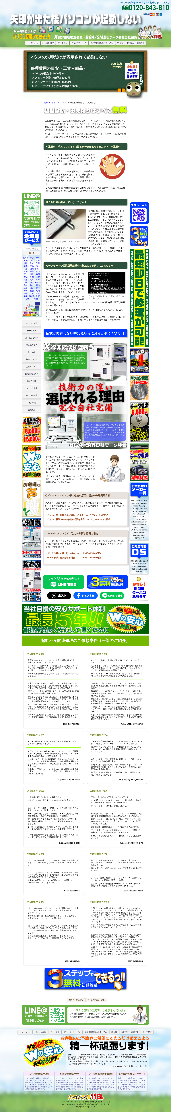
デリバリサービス (78, 43)
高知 (38, 291)
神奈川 (38, 269)
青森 (32, 258)
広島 (26, 288)
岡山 (38, 285)
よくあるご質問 (31, 338)
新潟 (26, 271)
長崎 (27, 299)
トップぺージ (25, 1032)
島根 (32, 285)
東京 (26, 269)
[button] (31, 253)
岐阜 (26, 277)
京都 (38, 280)
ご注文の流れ (31, 352)
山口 (32, 288)
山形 (32, 260)
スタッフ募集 (31, 388)
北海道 (25, 258)
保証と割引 (31, 381)
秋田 (38, 258)
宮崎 (38, 293)
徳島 (26, 291)
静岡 (38, 274)
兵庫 (32, 280)
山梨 (32, 269)
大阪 (26, 280)
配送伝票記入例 (31, 374)
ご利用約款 (31, 403)
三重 (38, 277)
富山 (38, 271)
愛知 (32, 277)
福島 (26, 263)
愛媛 (32, 291)
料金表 (120, 43)
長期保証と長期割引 (135, 43)
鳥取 (26, 285)
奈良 (26, 282)
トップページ (32, 43)
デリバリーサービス (72, 1032)
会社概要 (32, 410)
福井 (32, 274)
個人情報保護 (31, 395)
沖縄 (36, 299)
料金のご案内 (31, 345)
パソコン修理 (48, 43)
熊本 (26, 296)
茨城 (32, 263)
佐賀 (38, 296)
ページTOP (147, 1032)
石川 (26, 274)
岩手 (26, 260)
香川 (38, 288)
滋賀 (32, 282)
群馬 (32, 266)
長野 (32, 271)
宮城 (38, 260)
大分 (32, 293)
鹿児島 (32, 296)
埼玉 (38, 266)
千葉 (38, 263)
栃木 (26, 266)
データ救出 (62, 43)
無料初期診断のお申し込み (102, 43)
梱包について (31, 359)
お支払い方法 (31, 367)
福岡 (26, 293)
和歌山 (38, 282)
